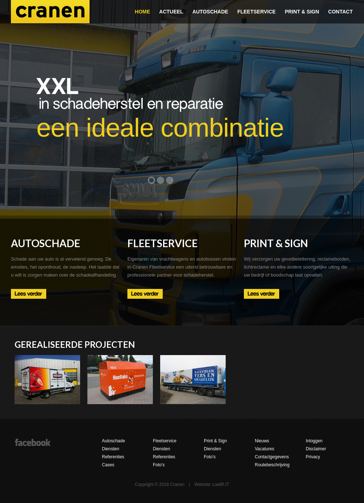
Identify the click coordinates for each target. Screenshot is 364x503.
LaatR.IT (221, 484)
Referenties (113, 456)
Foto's (159, 464)
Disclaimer (316, 448)
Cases (108, 464)
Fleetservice (256, 12)
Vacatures (264, 448)
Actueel (171, 12)
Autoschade (210, 12)
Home (142, 12)
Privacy (313, 456)
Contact (340, 12)
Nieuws (262, 440)
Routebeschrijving (272, 464)
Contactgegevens (272, 456)
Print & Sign (302, 12)
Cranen (50, 11)
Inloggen (314, 440)
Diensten (110, 448)
